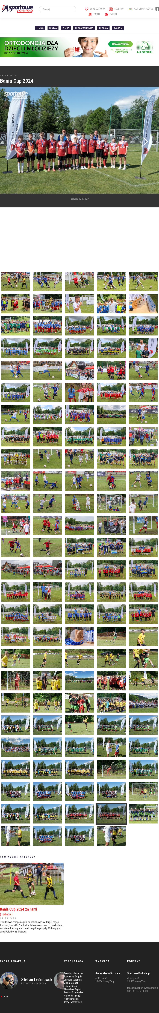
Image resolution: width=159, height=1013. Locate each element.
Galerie (110, 14)
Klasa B (118, 28)
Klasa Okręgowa (84, 28)
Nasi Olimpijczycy (141, 8)
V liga (66, 28)
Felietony (117, 8)
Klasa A (103, 28)
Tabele (94, 14)
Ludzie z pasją (95, 8)
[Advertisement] (67, 237)
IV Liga (53, 28)
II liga (40, 28)
